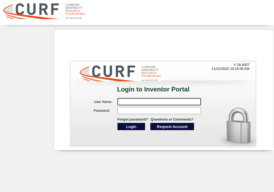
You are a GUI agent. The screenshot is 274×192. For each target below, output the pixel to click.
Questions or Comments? (172, 119)
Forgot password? (132, 119)
